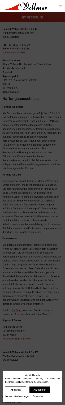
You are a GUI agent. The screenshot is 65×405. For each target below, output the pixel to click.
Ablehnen (16, 389)
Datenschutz (39, 396)
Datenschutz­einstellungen (17, 396)
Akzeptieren (39, 389)
